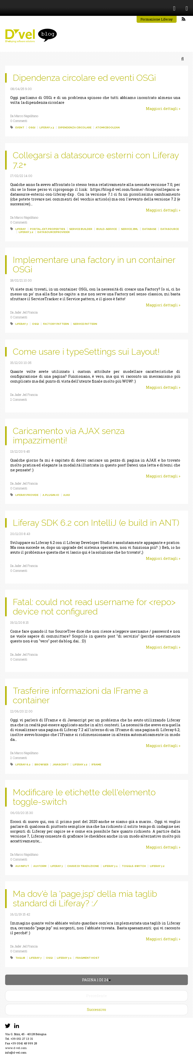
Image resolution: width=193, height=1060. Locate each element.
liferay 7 (21, 323)
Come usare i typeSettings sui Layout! (86, 352)
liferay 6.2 (23, 764)
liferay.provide (26, 495)
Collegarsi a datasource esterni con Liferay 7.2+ (96, 160)
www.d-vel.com (16, 1048)
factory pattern (56, 323)
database (149, 229)
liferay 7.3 (46, 127)
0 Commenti (18, 121)
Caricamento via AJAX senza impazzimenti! (69, 435)
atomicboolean (108, 127)
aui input (22, 866)
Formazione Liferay (156, 19)
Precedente (96, 995)
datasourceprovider (53, 232)
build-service (106, 229)
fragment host (87, 957)
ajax (66, 495)
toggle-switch (134, 866)
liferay (20, 229)
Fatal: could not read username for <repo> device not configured (94, 607)
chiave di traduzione (83, 866)
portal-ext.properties (47, 229)
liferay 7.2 (26, 232)
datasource (169, 229)
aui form (39, 866)
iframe (96, 764)
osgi (31, 127)
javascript (61, 764)
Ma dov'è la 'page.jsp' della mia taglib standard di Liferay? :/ (85, 898)
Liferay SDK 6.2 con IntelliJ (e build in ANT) (96, 523)
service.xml (129, 229)
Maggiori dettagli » (163, 108)
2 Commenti (18, 399)
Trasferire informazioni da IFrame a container (80, 695)
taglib (20, 957)
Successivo (96, 1009)
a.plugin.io (51, 495)
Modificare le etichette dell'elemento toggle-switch (84, 797)
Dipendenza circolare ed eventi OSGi (84, 78)
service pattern (85, 323)
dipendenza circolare (75, 127)
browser (41, 764)
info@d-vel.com (15, 1052)
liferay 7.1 (110, 866)
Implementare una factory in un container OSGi (94, 264)
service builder (80, 229)
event (19, 127)
